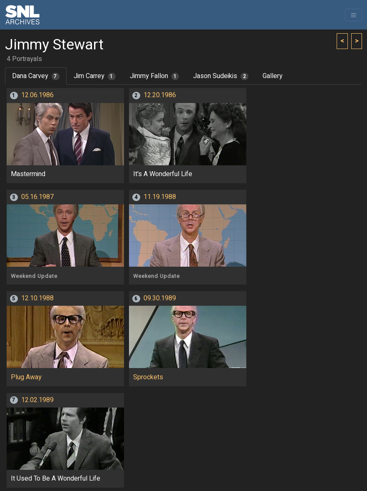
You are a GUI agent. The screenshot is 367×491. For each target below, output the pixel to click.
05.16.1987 (37, 197)
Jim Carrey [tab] (95, 76)
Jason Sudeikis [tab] (220, 76)
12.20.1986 (160, 95)
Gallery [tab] (273, 76)
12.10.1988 (37, 298)
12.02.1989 (37, 400)
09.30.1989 (160, 298)
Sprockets (148, 377)
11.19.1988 (160, 197)
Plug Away (26, 377)
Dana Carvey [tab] (36, 76)
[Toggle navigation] (353, 15)
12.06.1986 (37, 95)
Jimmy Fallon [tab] (154, 76)
